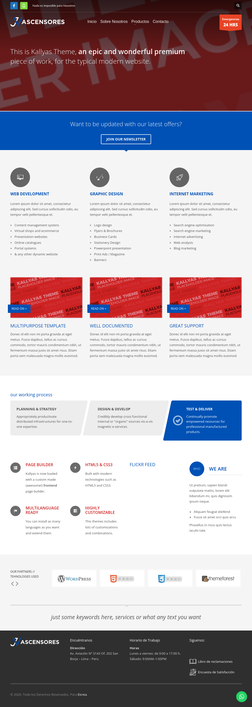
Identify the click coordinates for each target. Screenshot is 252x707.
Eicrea (82, 694)
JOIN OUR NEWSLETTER (126, 139)
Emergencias (231, 23)
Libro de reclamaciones (211, 661)
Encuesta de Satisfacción (212, 672)
